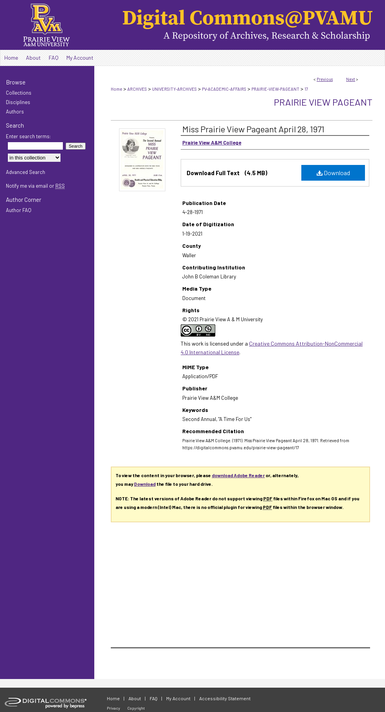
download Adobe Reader (238, 475)
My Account (178, 698)
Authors (15, 111)
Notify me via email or (35, 186)
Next (350, 79)
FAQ (154, 698)
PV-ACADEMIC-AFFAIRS (224, 89)
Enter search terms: (28, 136)
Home (116, 89)
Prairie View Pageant (323, 102)
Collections (18, 93)
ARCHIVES (137, 89)
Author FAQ (18, 210)
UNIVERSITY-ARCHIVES (174, 89)
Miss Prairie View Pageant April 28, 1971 (253, 129)
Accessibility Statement (225, 698)
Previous (325, 79)
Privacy (113, 708)
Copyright (136, 708)
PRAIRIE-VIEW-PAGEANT (275, 89)
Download (333, 172)
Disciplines (18, 102)
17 (306, 89)
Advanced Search (25, 172)
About (134, 698)
